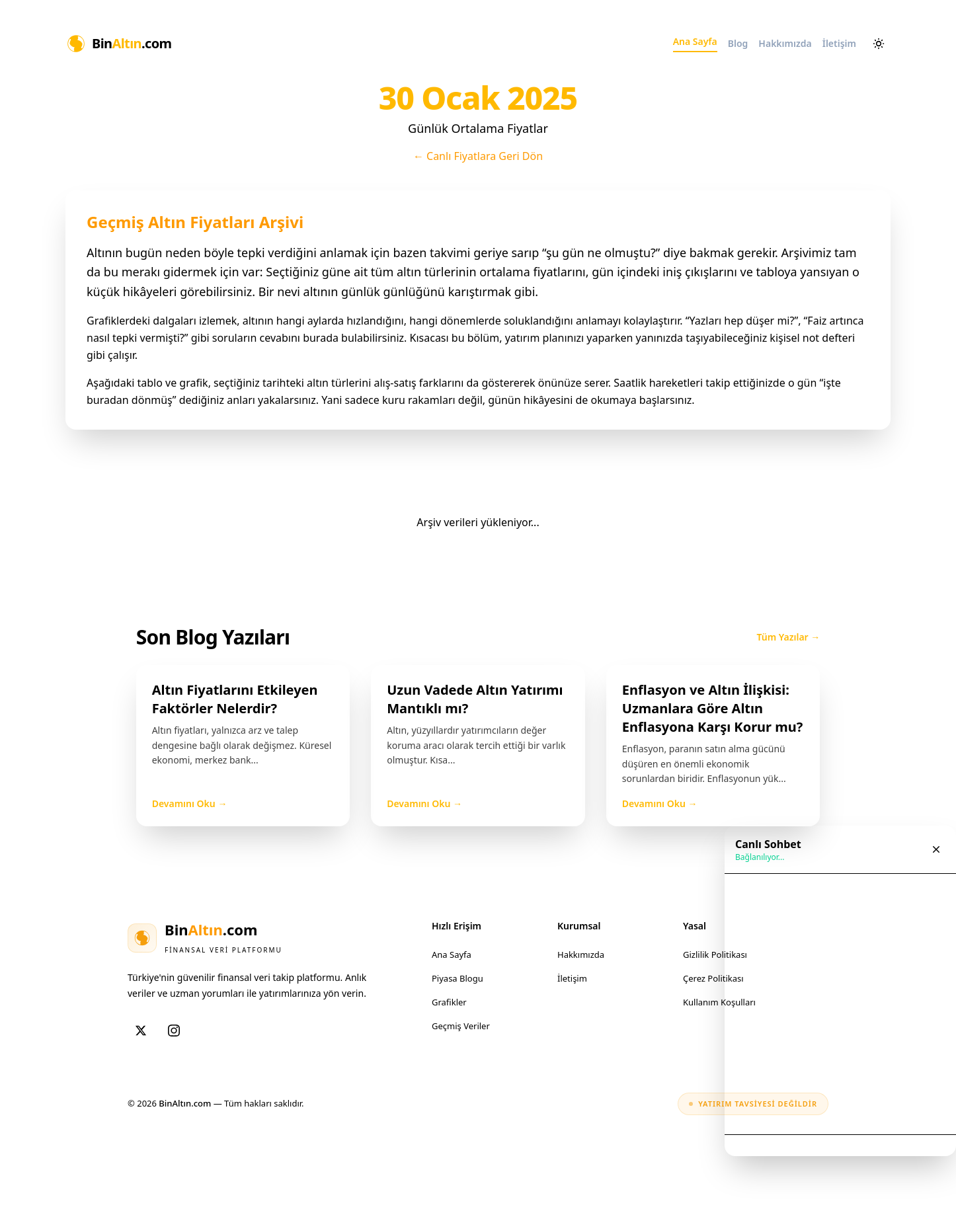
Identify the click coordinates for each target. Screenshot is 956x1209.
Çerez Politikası (713, 978)
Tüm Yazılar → (788, 637)
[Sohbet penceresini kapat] (936, 849)
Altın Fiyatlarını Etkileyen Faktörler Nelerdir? (235, 699)
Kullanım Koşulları (719, 1002)
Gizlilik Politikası (715, 954)
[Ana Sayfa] (118, 43)
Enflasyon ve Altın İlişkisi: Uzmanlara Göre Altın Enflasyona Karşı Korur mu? (712, 708)
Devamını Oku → (189, 803)
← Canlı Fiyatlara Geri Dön (478, 156)
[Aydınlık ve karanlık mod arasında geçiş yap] (879, 44)
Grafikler (449, 1002)
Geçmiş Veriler (461, 1026)
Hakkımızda (580, 954)
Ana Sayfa (451, 954)
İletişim (572, 978)
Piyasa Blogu (457, 978)
